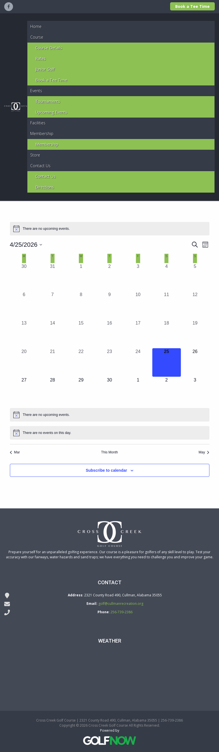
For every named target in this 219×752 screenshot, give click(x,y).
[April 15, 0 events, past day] (81, 334)
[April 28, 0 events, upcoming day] (52, 391)
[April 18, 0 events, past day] (166, 334)
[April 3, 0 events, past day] (138, 277)
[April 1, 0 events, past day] (81, 277)
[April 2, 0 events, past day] (109, 277)
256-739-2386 (121, 612)
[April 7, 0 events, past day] (52, 305)
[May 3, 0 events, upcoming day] (195, 391)
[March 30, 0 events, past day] (24, 277)
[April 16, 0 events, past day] (109, 334)
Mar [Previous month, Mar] (15, 452)
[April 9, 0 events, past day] (109, 305)
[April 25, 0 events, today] (166, 362)
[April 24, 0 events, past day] (138, 362)
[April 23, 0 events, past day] (109, 362)
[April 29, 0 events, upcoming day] (81, 391)
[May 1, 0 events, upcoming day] (138, 391)
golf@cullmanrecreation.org (120, 603)
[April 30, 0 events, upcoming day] (109, 391)
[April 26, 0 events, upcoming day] (195, 362)
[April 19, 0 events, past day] (195, 334)
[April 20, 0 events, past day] (24, 362)
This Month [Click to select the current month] (109, 452)
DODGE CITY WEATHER (109, 672)
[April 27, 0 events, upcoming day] (24, 391)
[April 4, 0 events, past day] (166, 277)
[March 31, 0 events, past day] (52, 277)
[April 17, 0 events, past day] (138, 334)
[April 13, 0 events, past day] (24, 334)
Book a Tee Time (192, 6)
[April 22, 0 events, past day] (81, 362)
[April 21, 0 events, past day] (52, 362)
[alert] (109, 228)
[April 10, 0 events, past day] (138, 305)
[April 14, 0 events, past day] (52, 334)
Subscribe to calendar (106, 470)
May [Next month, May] (204, 452)
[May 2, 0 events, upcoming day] (166, 391)
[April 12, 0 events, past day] (195, 305)
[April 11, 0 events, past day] (166, 305)
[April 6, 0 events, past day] (24, 305)
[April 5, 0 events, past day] (195, 277)
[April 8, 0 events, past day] (81, 305)
